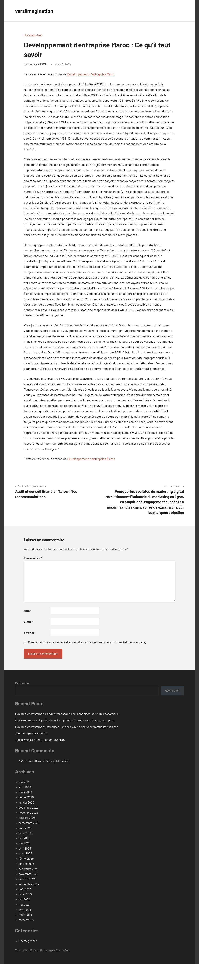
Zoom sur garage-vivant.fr (31, 733)
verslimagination (35, 10)
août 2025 (25, 828)
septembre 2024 (29, 884)
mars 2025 (25, 853)
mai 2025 (24, 843)
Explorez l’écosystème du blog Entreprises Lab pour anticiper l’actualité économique (67, 713)
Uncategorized (33, 35)
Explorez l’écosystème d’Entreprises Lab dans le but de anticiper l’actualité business (66, 726)
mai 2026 (24, 782)
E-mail (28, 621)
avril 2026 (25, 787)
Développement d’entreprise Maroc (91, 74)
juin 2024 (24, 899)
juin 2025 (24, 838)
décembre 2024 (28, 868)
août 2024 (25, 889)
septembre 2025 (29, 822)
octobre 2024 (27, 879)
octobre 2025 (27, 817)
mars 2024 (25, 914)
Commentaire (33, 557)
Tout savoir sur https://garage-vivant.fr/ (40, 739)
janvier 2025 (26, 863)
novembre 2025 (28, 812)
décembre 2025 (28, 807)
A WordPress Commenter (34, 761)
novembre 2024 (28, 873)
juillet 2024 (25, 894)
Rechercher (22, 683)
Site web (29, 632)
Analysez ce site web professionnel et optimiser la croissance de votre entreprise (64, 720)
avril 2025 (25, 848)
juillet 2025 (25, 833)
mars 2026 (25, 792)
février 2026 (26, 797)
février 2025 (26, 858)
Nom (27, 610)
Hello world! (62, 761)
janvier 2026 (26, 802)
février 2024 (26, 919)
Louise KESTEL (38, 64)
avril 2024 (25, 909)
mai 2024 (24, 904)
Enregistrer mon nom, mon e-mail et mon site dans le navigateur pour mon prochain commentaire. (87, 642)
